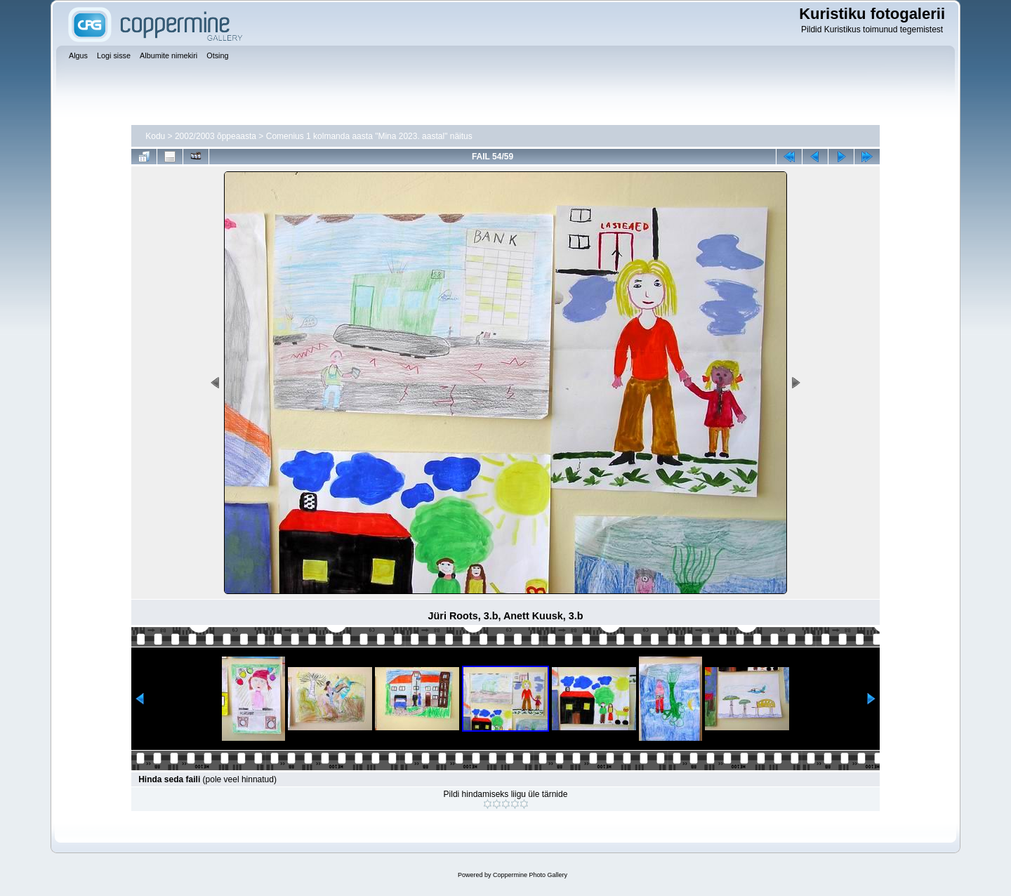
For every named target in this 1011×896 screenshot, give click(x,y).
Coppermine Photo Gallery (530, 874)
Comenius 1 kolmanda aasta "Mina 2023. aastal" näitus (369, 136)
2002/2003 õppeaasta (215, 136)
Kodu (155, 136)
